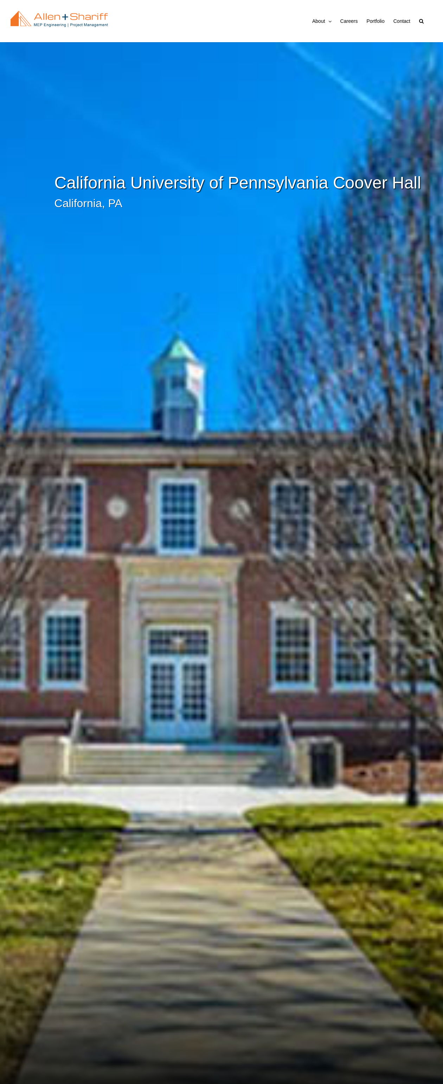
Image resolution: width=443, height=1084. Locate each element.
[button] (421, 21)
